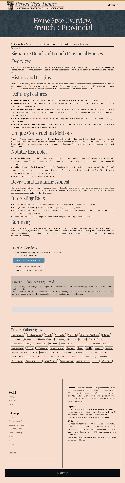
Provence (103, 356)
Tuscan (95, 361)
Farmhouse (16, 339)
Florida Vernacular (34, 335)
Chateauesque (74, 356)
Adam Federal (17, 356)
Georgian (104, 352)
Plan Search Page (46, 291)
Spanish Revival (83, 361)
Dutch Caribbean (82, 343)
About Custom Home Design (29, 260)
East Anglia (28, 339)
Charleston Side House (89, 335)
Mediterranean (18, 335)
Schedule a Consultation (28, 266)
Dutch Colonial (66, 343)
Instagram (13, 396)
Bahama (30, 348)
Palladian (96, 343)
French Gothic (17, 343)
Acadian (61, 356)
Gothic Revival (91, 352)
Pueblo (89, 348)
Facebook (13, 404)
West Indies (107, 361)
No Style (48, 335)
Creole (51, 356)
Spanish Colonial (66, 361)
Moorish (60, 339)
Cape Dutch (60, 335)
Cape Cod (30, 356)
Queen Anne (67, 352)
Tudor (80, 348)
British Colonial (51, 361)
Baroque (106, 343)
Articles (12, 437)
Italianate (106, 335)
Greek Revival (17, 361)
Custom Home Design (18, 425)
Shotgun (29, 343)
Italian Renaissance (34, 361)
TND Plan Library (15, 429)
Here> (53, 176)
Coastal (109, 348)
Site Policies (13, 453)
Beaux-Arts (41, 343)
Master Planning (15, 433)
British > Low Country (45, 339)
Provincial (53, 343)
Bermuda (41, 356)
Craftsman (44, 352)
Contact (12, 444)
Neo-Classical (17, 348)
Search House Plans (17, 421)
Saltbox (34, 352)
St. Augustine (41, 348)
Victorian (78, 352)
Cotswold (70, 348)
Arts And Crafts (57, 348)
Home (11, 417)
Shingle (55, 352)
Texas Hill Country (96, 339)
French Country (90, 356)
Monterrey (71, 339)
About (11, 441)
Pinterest (12, 400)
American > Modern (19, 352)
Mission (82, 339)
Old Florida (72, 335)
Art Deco (98, 348)
